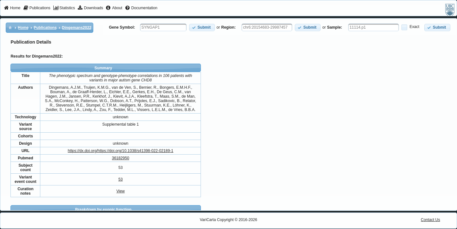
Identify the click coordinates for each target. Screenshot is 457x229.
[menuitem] (12, 8)
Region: (228, 27)
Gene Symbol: (122, 27)
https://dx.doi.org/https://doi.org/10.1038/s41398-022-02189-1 (120, 151)
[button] (202, 27)
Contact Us (430, 220)
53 (120, 179)
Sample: (334, 27)
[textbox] (163, 27)
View (120, 191)
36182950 (120, 158)
